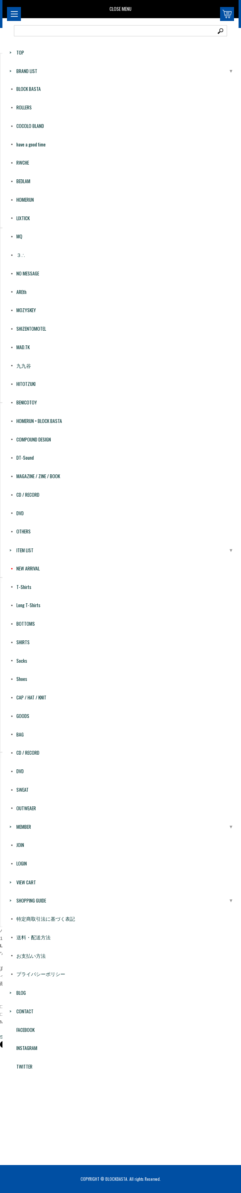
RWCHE (22, 162)
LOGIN (21, 863)
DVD (20, 513)
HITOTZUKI (26, 383)
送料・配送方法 (33, 937)
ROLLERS (24, 107)
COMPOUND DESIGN (33, 439)
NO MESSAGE (27, 273)
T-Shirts (23, 586)
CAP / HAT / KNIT (31, 697)
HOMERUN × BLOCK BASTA (39, 420)
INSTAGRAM (26, 1047)
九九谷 (23, 365)
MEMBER (23, 826)
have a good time (31, 144)
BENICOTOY (26, 402)
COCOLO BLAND (30, 125)
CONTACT (24, 1011)
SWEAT (22, 789)
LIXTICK (23, 218)
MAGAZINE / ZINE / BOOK (38, 476)
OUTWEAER (26, 808)
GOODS (22, 715)
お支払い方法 (31, 955)
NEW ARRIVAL (28, 568)
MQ (19, 236)
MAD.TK (23, 347)
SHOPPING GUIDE (31, 900)
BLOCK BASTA (28, 88)
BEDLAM (23, 181)
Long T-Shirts (28, 605)
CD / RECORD (27, 494)
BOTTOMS (25, 623)
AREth (21, 291)
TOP (20, 52)
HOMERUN (25, 199)
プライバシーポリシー (40, 973)
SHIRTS (23, 642)
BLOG (21, 992)
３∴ (20, 254)
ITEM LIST (24, 550)
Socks (21, 660)
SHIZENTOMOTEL (31, 328)
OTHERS (23, 531)
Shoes (21, 678)
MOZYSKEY (26, 310)
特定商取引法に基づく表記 (45, 918)
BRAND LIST (26, 70)
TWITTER (24, 1066)
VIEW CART (26, 882)
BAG (20, 734)
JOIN (20, 844)
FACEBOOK (25, 1029)
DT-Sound (25, 457)
